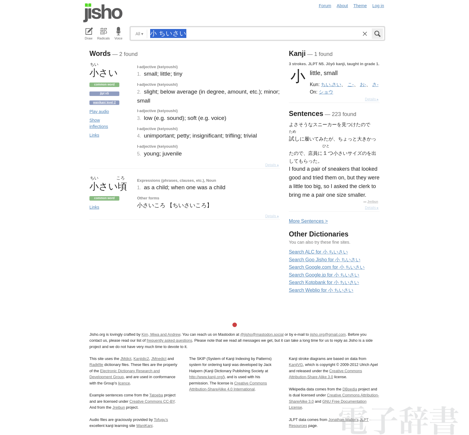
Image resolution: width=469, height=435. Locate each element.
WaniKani (144, 425)
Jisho (103, 12)
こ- (351, 84)
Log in (378, 5)
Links (94, 135)
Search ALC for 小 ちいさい (318, 251)
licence (124, 383)
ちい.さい (331, 84)
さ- (375, 84)
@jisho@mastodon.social (262, 334)
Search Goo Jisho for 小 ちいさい (324, 259)
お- (363, 84)
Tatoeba (156, 395)
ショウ (326, 91)
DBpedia (349, 389)
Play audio (99, 111)
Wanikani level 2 (104, 102)
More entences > (308, 221)
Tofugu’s (161, 419)
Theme (360, 5)
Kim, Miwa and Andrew (160, 334)
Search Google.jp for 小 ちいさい (324, 274)
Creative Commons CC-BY (152, 401)
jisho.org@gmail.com (328, 334)
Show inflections (98, 123)
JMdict (125, 358)
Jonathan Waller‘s (343, 419)
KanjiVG (296, 364)
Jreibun (372, 201)
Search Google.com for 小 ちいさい (327, 267)
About (342, 5)
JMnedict (158, 358)
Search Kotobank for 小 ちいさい (324, 282)
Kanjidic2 (141, 358)
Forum (325, 5)
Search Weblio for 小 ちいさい (321, 290)
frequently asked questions (169, 340)
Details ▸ (272, 165)
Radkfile (96, 364)
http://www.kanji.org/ (206, 377)
